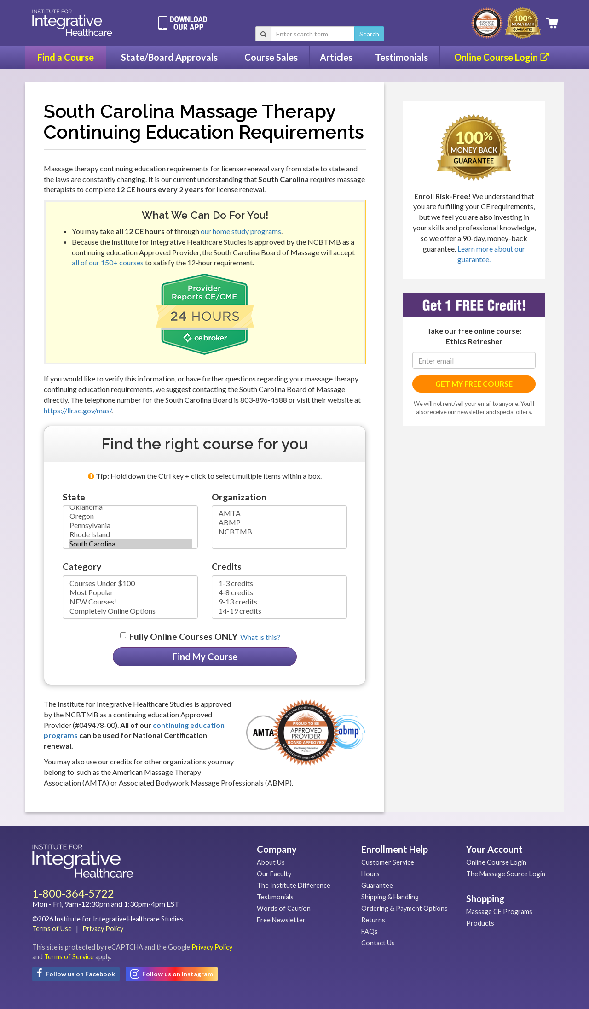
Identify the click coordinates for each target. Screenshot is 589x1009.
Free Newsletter (281, 920)
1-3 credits (279, 583)
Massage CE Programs (499, 911)
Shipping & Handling (390, 897)
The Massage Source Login (505, 874)
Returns (373, 920)
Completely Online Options (130, 611)
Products (480, 923)
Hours (370, 874)
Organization (239, 497)
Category (82, 566)
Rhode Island (130, 534)
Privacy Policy (102, 929)
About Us (271, 862)
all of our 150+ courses (108, 262)
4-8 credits (279, 592)
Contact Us (378, 943)
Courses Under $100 (130, 583)
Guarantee (377, 885)
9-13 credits (279, 601)
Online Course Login (501, 57)
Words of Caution (284, 908)
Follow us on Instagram (171, 974)
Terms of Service (69, 957)
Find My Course (205, 656)
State (74, 497)
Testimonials (401, 57)
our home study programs (241, 231)
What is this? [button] (260, 637)
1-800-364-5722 (73, 893)
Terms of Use (52, 929)
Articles (336, 57)
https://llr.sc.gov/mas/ (77, 410)
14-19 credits (279, 611)
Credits (227, 566)
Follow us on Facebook (76, 973)
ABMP (279, 522)
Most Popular (130, 592)
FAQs (369, 931)
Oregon (130, 516)
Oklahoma (130, 506)
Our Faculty (274, 874)
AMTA (279, 513)
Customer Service (387, 862)
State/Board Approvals (169, 57)
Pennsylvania (130, 525)
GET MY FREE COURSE (474, 383)
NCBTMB (279, 531)
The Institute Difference (293, 885)
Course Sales (271, 57)
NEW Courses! (130, 601)
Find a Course (65, 57)
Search (369, 34)
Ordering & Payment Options (404, 908)
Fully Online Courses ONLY (183, 636)
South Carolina (130, 543)
